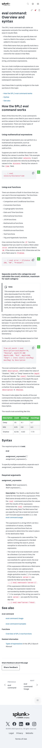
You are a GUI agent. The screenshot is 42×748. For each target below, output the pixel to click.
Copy (34, 174)
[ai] (35, 10)
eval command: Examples (16, 624)
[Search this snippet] (38, 172)
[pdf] (39, 10)
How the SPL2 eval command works (18, 94)
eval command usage (14, 518)
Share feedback (11, 668)
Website (29, 733)
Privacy (19, 733)
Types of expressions (14, 644)
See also (7, 101)
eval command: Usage (14, 619)
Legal (11, 733)
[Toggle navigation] (37, 700)
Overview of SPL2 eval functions (19, 634)
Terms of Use (21, 739)
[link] (31, 10)
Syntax (6, 97)
